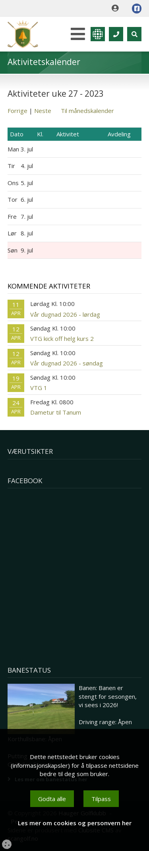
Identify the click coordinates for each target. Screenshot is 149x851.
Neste (42, 111)
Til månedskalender (87, 111)
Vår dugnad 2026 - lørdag (65, 314)
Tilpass (101, 799)
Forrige (17, 111)
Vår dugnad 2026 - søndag (66, 363)
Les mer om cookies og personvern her (75, 823)
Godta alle (52, 799)
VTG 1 (38, 388)
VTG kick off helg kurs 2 (62, 338)
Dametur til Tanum (55, 412)
